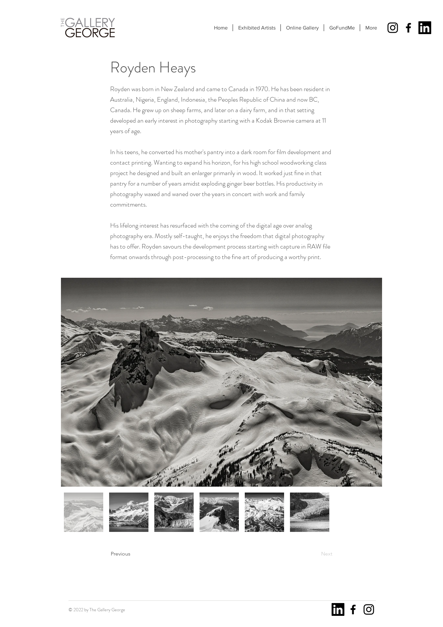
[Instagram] (393, 28)
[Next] (315, 553)
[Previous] (132, 553)
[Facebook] (408, 27)
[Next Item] (371, 382)
